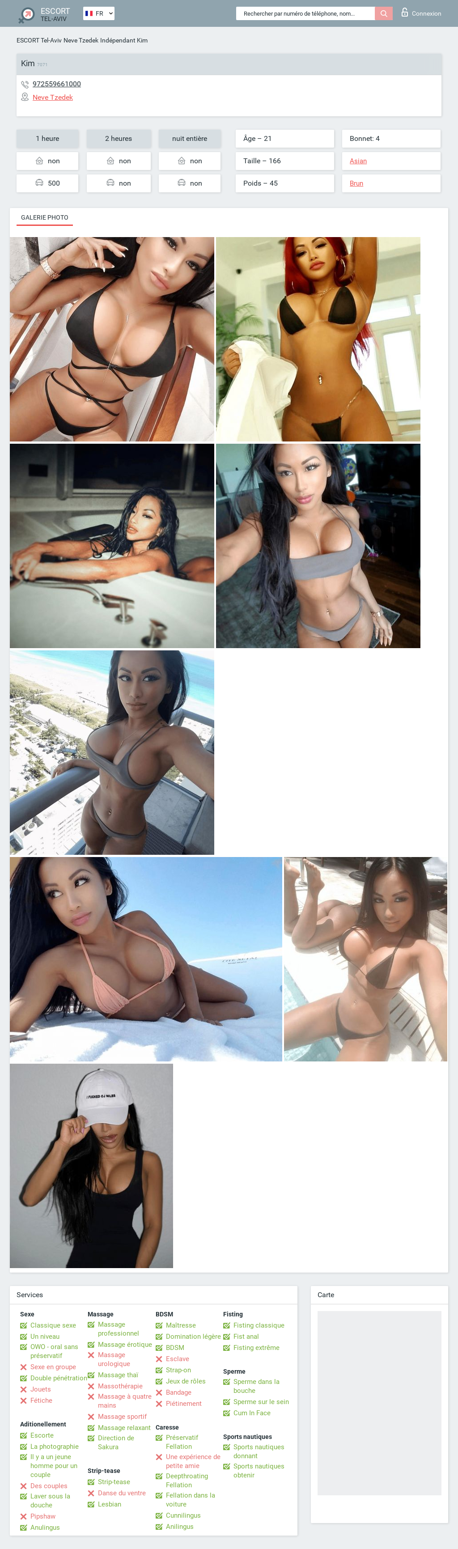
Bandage (178, 1392)
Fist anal (246, 1337)
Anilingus (180, 1527)
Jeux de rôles (186, 1381)
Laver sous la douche (50, 1500)
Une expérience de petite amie (193, 1461)
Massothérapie (120, 1386)
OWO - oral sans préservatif (54, 1351)
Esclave (177, 1359)
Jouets (40, 1389)
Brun (356, 183)
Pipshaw (42, 1516)
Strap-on (178, 1370)
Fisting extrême (256, 1348)
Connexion (421, 12)
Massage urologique (114, 1359)
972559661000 (57, 84)
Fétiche (41, 1400)
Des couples (49, 1486)
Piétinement (184, 1404)
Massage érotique (125, 1345)
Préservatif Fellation (182, 1442)
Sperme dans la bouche (256, 1386)
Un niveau (44, 1337)
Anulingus (45, 1528)
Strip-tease (114, 1482)
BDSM (175, 1348)
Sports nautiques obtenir (258, 1470)
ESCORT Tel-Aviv (39, 40)
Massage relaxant (124, 1428)
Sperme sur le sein (261, 1402)
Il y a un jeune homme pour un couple (53, 1466)
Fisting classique (258, 1325)
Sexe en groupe (53, 1367)
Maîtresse (181, 1325)
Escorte (42, 1435)
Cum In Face (252, 1413)
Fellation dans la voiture (190, 1499)
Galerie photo (44, 217)
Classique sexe (53, 1325)
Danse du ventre (122, 1493)
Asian (358, 161)
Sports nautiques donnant (258, 1451)
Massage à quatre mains (125, 1400)
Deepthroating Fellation (187, 1480)
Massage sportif (122, 1417)
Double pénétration (58, 1378)
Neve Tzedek (81, 40)
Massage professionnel (118, 1328)
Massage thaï (118, 1375)
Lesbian (109, 1504)
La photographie (54, 1447)
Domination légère (193, 1337)
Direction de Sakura (116, 1442)
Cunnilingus (183, 1515)
